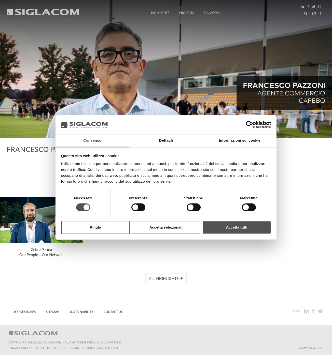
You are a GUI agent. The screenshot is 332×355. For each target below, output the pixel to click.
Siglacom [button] (213, 13)
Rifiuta (95, 227)
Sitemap (52, 312)
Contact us (113, 312)
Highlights (160, 13)
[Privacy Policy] (20, 347)
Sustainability (81, 312)
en (314, 13)
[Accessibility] (107, 347)
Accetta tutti (236, 227)
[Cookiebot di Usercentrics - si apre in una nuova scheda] (249, 124)
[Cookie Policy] (45, 347)
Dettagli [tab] (166, 140)
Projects (186, 13)
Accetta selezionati (165, 227)
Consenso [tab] (92, 140)
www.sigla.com (310, 348)
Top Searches (25, 312)
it (319, 13)
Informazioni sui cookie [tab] (240, 140)
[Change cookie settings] (77, 347)
